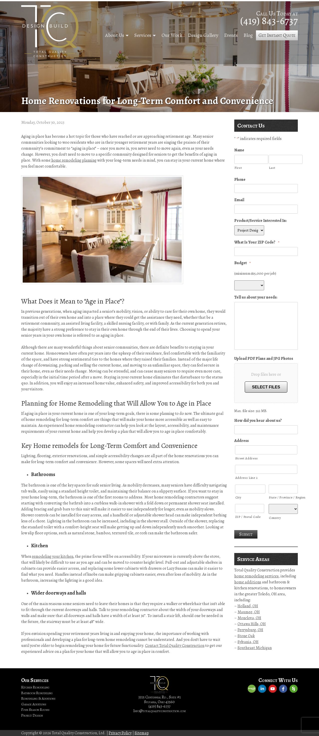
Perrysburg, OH (250, 630)
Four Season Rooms (35, 709)
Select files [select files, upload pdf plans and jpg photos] (266, 387)
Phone (239, 179)
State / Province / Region (283, 497)
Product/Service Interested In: (260, 220)
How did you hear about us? (258, 420)
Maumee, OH (249, 612)
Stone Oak (246, 636)
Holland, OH (248, 606)
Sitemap (142, 733)
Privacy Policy (120, 733)
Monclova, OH (249, 618)
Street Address (246, 458)
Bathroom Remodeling (37, 692)
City (238, 497)
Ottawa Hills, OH (252, 624)
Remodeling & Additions (38, 698)
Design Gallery (203, 35)
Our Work (171, 35)
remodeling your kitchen (52, 556)
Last (272, 168)
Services (142, 35)
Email (239, 200)
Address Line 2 (246, 478)
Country (275, 518)
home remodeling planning (73, 160)
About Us (114, 35)
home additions (247, 582)
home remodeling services (256, 576)
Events (231, 35)
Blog (248, 35)
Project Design (32, 715)
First (238, 168)
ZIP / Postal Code (248, 517)
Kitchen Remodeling (35, 687)
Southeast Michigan (255, 648)
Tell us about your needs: (255, 297)
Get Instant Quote (276, 35)
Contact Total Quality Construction (174, 645)
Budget (242, 263)
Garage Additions (33, 704)
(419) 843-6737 (269, 20)
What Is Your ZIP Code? (256, 242)
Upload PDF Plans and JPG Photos (263, 358)
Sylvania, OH (248, 642)
